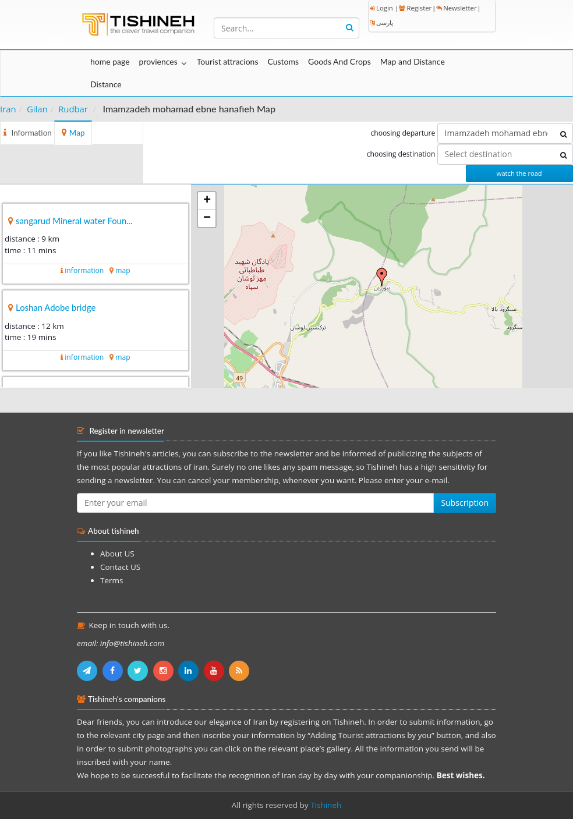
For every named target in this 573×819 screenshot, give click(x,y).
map (122, 270)
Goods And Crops (339, 61)
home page (110, 61)
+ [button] (207, 201)
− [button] (207, 218)
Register (415, 7)
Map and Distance (412, 61)
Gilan (37, 109)
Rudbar (73, 109)
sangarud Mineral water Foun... (74, 220)
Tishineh (325, 805)
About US (117, 553)
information (84, 270)
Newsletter (456, 7)
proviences (158, 61)
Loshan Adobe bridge (56, 307)
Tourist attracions (228, 61)
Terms (111, 580)
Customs (283, 61)
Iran (8, 109)
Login (381, 7)
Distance (106, 84)
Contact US (120, 567)
